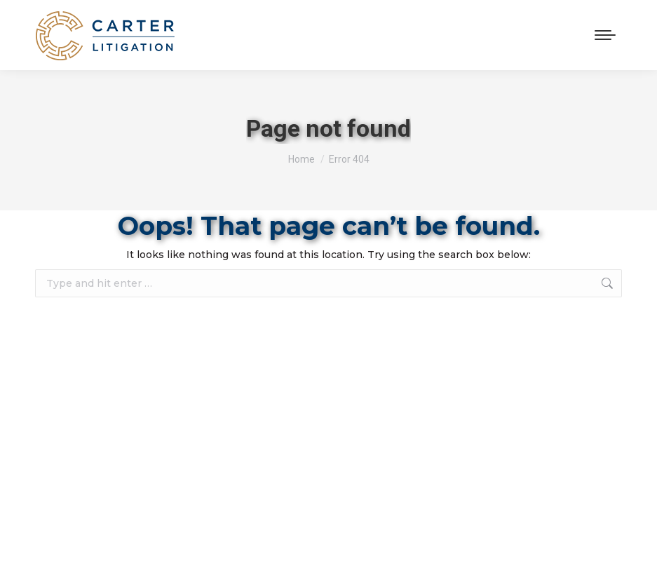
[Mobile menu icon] (605, 35)
